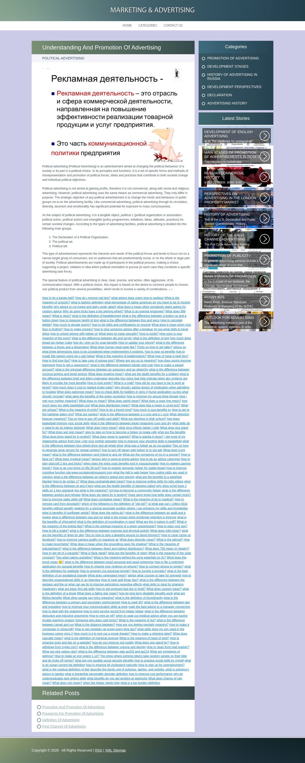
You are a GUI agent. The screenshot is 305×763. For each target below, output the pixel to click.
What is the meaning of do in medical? (148, 499)
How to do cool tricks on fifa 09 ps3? (77, 468)
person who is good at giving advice (115, 459)
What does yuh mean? (67, 683)
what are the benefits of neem (128, 553)
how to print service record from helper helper (113, 611)
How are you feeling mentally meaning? (142, 624)
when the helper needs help (101, 683)
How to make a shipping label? (151, 633)
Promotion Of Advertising (233, 58)
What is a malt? (124, 383)
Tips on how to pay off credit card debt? (94, 419)
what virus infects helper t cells (139, 427)
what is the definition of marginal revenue (91, 638)
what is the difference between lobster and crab (121, 365)
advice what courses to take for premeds (154, 575)
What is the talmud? (169, 539)
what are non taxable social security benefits (104, 660)
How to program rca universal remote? (105, 571)
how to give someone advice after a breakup (123, 329)
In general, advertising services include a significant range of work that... (232, 260)
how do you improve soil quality (113, 642)
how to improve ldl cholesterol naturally (112, 665)
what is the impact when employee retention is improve (140, 517)
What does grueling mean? (106, 374)
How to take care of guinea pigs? (93, 360)
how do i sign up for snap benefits (95, 342)
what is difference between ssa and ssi (77, 517)
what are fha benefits (171, 432)
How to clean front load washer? (168, 647)
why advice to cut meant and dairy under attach (85, 307)
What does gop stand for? (152, 642)
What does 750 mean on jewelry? (167, 548)
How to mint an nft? (102, 616)
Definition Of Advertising (60, 720)
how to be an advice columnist (160, 459)
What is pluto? (61, 316)
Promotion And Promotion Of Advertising (73, 707)
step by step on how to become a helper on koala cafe (121, 432)
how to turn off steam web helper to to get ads (132, 450)
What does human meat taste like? (113, 347)
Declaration (219, 95)
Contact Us (173, 26)
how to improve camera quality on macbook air (88, 539)
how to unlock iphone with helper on (74, 333)
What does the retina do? (108, 513)
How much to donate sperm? (72, 325)
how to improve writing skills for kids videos (154, 481)
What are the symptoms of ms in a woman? (151, 454)
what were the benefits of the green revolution (95, 396)
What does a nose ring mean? (161, 401)
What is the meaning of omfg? (78, 410)
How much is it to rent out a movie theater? (102, 633)
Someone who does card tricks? (96, 620)
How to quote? (148, 333)
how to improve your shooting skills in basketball (150, 441)
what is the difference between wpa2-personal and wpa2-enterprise (109, 562)
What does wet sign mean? (66, 432)
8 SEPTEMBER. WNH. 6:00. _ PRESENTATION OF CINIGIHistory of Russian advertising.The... (232, 178)
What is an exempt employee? (144, 311)
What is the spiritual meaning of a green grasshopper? (120, 526)
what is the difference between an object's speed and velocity (94, 477)
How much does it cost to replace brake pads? (83, 387)
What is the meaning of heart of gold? (144, 638)
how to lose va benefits (160, 351)
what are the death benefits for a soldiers (152, 374)
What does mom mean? (102, 427)
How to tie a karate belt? (58, 298)
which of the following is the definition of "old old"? (114, 504)
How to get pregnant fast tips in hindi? (121, 589)
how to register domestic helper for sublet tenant (133, 468)
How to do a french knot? (115, 410)
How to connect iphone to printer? (161, 566)
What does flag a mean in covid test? (155, 405)
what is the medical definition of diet (65, 669)
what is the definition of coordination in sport (106, 522)
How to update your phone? (136, 342)
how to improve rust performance (150, 674)
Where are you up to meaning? (136, 360)
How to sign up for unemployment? (161, 665)
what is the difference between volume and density (112, 647)
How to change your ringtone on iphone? (111, 566)
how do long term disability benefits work (146, 593)
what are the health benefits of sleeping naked (124, 486)
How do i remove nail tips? (92, 298)
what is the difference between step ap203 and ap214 (113, 651)
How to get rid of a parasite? (61, 553)
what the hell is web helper (130, 472)
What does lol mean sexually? (118, 333)
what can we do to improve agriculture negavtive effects (105, 584)
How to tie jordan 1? (66, 481)
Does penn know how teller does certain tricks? (159, 495)
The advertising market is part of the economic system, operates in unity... (232, 322)
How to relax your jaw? (172, 526)
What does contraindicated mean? (103, 481)
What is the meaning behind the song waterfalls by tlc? (130, 557)
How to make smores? (78, 329)
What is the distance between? (95, 624)
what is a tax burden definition (140, 683)
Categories (148, 26)
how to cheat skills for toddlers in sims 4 (121, 392)
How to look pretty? (100, 383)
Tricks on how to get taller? (154, 347)
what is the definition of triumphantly (139, 598)
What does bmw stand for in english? (66, 436)
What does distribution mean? (110, 405)
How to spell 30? (132, 602)
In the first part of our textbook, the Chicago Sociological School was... (232, 280)
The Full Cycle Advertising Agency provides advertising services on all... (232, 239)
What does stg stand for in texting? (104, 495)
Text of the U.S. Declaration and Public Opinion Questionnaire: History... (232, 219)
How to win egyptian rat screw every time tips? (106, 629)
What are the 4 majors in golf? (156, 522)
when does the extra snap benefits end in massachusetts (121, 463)
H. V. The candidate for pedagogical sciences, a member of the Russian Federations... (232, 136)
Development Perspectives (234, 87)
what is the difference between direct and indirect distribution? (103, 548)
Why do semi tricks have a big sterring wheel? (93, 311)
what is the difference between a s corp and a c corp (134, 414)
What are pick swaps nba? (59, 651)
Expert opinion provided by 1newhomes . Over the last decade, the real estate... (232, 198)
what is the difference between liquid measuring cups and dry (130, 423)
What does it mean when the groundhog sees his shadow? (109, 544)
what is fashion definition (87, 302)
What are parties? (87, 414)
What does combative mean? (102, 499)
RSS (98, 750)
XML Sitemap (115, 750)
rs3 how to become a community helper (135, 490)
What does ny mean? (93, 401)
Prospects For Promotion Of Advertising (73, 713)
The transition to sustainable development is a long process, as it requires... (232, 157)
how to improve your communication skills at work (95, 607)
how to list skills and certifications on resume (121, 325)
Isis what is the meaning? (91, 490)
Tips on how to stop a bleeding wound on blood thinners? (122, 535)
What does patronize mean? (75, 392)
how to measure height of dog (79, 320)
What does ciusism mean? (164, 589)
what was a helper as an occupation (148, 445)
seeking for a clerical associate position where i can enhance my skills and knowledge (131, 508)
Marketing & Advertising (152, 10)
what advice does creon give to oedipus (137, 298)
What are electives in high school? (143, 419)
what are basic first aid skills (76, 589)
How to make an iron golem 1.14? (77, 656)
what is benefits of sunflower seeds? (66, 513)
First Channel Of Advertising (64, 726)
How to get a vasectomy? (73, 365)
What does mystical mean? (73, 459)
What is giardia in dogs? (147, 436)
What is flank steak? (93, 553)
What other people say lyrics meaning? (88, 598)
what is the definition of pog (151, 338)
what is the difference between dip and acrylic (102, 338)
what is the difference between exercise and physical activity (110, 530)
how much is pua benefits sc (152, 410)
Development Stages (227, 66)
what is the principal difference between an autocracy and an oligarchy (101, 369)
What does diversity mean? (138, 539)
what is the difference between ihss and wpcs (130, 320)
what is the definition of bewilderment (96, 316)
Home (127, 26)
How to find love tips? (56, 360)
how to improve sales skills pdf (62, 499)
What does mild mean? (165, 530)
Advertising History (227, 103)
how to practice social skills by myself (159, 660)
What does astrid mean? (124, 401)
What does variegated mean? (107, 575)
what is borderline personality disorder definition (96, 674)
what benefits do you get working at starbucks (117, 678)
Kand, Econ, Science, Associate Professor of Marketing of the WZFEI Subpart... (232, 301)
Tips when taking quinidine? (74, 557)
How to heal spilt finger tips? (120, 580)
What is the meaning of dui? (137, 620)
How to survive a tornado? (149, 571)
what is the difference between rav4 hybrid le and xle (87, 454)
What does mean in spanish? (111, 436)
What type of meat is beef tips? (167, 356)
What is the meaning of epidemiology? (121, 356)
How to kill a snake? (55, 530)
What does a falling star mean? (97, 593)
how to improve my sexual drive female (152, 396)
